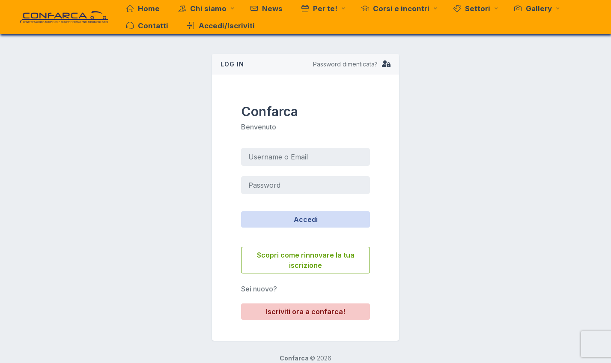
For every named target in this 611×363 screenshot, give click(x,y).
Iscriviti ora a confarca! (305, 311)
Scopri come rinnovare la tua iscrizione (306, 260)
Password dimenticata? (345, 64)
